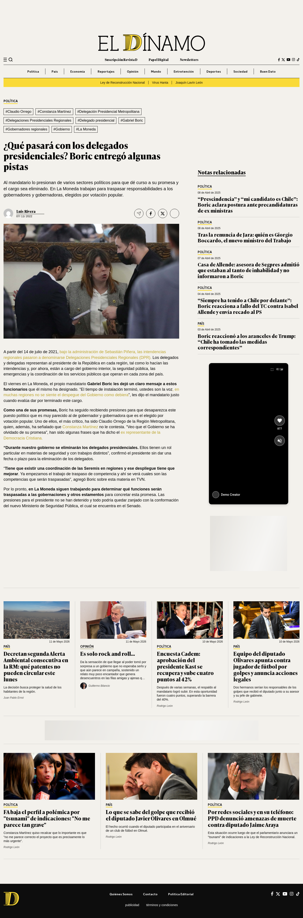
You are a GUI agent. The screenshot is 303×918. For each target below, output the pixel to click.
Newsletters (189, 59)
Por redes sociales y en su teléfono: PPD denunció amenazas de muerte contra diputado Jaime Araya (252, 818)
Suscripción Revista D (121, 59)
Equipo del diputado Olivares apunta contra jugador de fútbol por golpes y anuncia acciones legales (265, 666)
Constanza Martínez (79, 427)
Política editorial (180, 894)
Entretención (184, 71)
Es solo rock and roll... (107, 653)
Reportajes (106, 71)
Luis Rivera (25, 211)
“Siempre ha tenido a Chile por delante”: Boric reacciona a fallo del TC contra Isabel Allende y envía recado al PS (248, 305)
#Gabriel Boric (132, 120)
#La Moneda (86, 129)
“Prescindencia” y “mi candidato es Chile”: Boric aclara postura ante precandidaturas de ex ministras (248, 204)
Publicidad (132, 905)
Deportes (213, 71)
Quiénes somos (121, 894)
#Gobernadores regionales (26, 129)
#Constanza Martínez (54, 111)
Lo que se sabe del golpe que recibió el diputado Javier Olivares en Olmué (151, 815)
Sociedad (240, 71)
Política (33, 71)
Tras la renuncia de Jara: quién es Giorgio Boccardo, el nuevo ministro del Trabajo (245, 237)
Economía (77, 71)
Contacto (150, 894)
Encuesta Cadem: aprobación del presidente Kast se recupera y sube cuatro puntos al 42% (185, 666)
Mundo (156, 71)
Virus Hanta (160, 82)
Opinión (132, 71)
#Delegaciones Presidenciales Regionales (38, 120)
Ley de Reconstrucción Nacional (122, 82)
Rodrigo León (165, 705)
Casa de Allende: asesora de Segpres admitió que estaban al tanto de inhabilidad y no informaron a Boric (248, 270)
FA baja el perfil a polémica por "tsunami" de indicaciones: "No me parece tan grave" (47, 818)
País (55, 71)
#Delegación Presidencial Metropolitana (108, 111)
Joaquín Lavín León (189, 82)
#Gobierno (62, 129)
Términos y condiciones (162, 905)
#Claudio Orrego (18, 111)
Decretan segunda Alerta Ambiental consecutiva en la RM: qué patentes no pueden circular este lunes (36, 666)
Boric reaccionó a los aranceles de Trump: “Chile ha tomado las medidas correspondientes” (247, 341)
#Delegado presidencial (96, 120)
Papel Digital (159, 59)
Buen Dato (268, 71)
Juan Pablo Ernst (14, 697)
